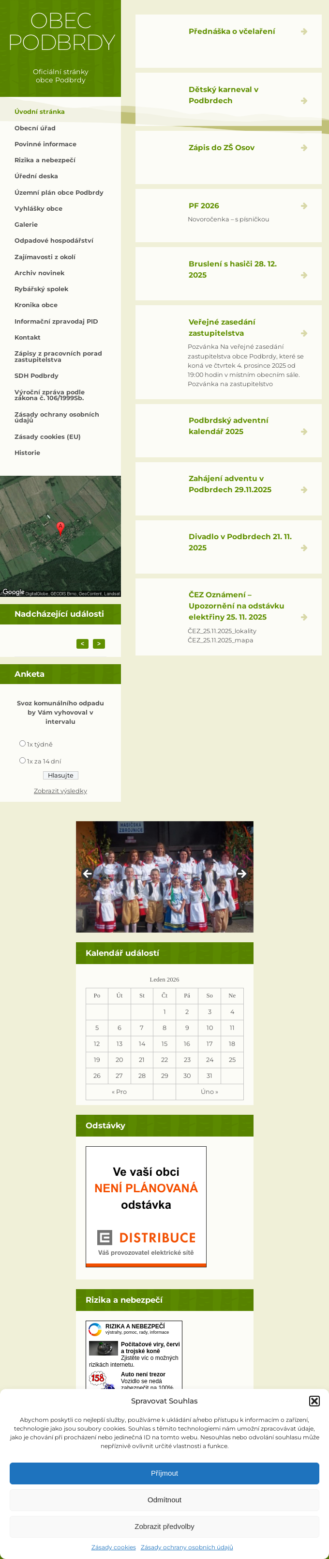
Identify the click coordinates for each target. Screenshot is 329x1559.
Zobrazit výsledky (60, 791)
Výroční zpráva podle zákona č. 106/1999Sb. (50, 395)
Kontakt (28, 337)
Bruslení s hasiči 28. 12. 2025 (233, 269)
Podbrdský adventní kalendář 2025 (229, 426)
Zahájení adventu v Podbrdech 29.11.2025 (230, 484)
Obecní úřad (35, 128)
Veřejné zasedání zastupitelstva (222, 327)
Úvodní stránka (40, 111)
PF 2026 (204, 205)
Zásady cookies (113, 1547)
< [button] (88, 874)
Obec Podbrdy (60, 31)
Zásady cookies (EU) (48, 436)
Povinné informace (45, 144)
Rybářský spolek (41, 289)
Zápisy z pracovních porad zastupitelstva (58, 356)
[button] (314, 1401)
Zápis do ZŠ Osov (221, 147)
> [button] (241, 874)
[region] (165, 877)
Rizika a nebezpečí (45, 160)
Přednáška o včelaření (232, 31)
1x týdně (40, 744)
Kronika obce (36, 305)
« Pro (119, 1091)
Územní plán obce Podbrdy (59, 192)
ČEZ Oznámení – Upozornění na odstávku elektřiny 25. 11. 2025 (236, 606)
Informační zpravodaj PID (56, 321)
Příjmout (164, 1473)
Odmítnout (164, 1500)
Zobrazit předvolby (164, 1526)
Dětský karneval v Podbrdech (223, 95)
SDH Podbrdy (37, 375)
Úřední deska (36, 176)
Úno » (209, 1091)
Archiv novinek (39, 273)
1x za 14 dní (44, 761)
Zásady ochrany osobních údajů (187, 1547)
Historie (27, 452)
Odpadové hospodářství (54, 240)
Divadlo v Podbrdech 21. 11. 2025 (240, 542)
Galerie (26, 224)
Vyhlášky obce (38, 208)
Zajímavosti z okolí (45, 257)
